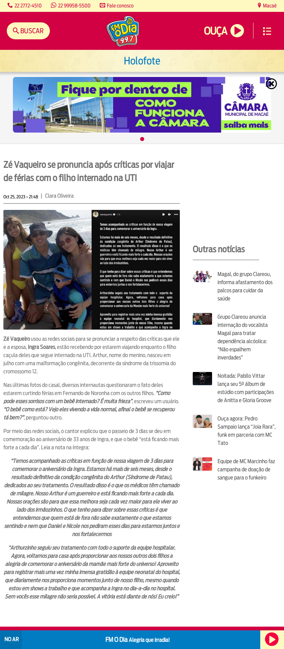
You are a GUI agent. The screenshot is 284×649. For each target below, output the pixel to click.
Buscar (31, 31)
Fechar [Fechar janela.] (272, 83)
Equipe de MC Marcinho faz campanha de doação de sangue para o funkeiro (246, 469)
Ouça (215, 31)
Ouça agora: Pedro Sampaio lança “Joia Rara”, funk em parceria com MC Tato (246, 430)
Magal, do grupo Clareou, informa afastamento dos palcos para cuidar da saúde (244, 286)
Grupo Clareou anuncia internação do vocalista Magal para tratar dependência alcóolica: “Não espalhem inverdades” (242, 337)
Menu (267, 31)
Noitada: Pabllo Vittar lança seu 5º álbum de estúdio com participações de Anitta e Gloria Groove (245, 388)
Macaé (269, 5)
